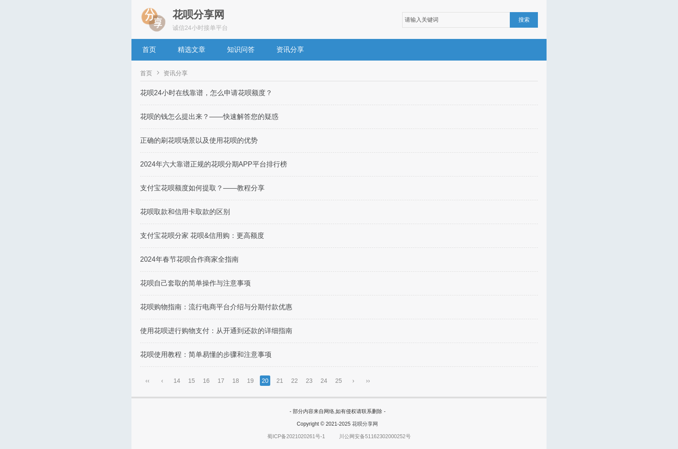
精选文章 (191, 49)
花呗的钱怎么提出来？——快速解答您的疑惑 (209, 116)
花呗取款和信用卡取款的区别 (185, 211)
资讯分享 (290, 49)
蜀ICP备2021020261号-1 (296, 436)
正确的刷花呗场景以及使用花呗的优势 (199, 140)
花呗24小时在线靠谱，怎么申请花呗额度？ (206, 92)
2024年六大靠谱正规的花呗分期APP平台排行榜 (213, 164)
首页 (149, 49)
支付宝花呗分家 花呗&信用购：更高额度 (202, 235)
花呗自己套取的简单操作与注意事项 (195, 283)
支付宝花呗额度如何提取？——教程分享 (202, 188)
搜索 (524, 19)
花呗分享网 (365, 424)
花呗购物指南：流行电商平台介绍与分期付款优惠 (216, 307)
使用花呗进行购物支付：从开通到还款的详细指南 (216, 330)
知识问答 (241, 49)
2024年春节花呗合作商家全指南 (189, 259)
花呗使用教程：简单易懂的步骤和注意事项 (206, 354)
